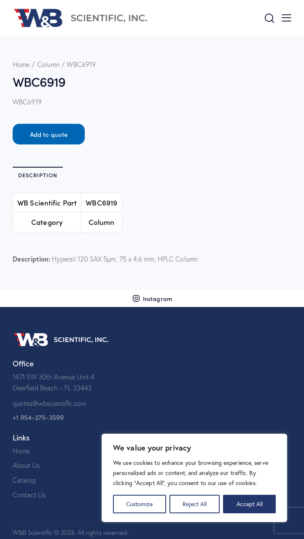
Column (48, 64)
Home (21, 64)
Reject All (195, 504)
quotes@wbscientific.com (49, 403)
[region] (194, 478)
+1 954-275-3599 (38, 417)
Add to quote (48, 134)
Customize (139, 504)
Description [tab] (37, 175)
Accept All (250, 504)
